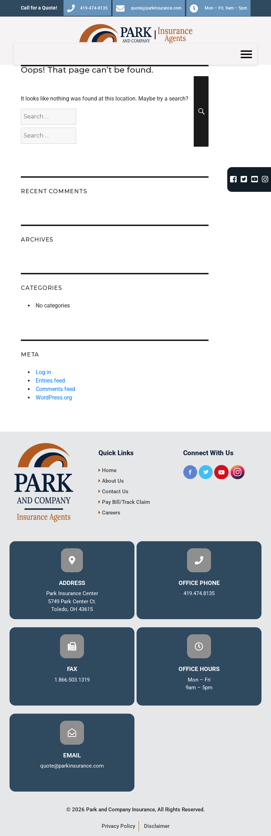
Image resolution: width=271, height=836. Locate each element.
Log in (43, 372)
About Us (111, 481)
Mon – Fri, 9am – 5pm (218, 8)
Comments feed (55, 389)
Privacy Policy (118, 826)
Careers (109, 512)
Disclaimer (156, 826)
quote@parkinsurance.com (148, 8)
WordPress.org (54, 397)
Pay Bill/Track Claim (124, 502)
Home (107, 470)
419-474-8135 (87, 8)
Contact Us (113, 491)
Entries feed (50, 380)
